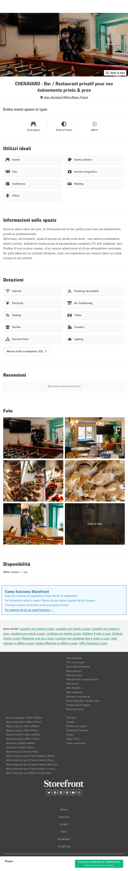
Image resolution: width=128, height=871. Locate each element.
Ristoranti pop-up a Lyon (38, 638)
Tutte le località (74, 658)
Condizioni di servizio (77, 730)
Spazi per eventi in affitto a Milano (23, 734)
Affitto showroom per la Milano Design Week (28, 773)
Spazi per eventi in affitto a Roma (22, 738)
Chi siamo (71, 717)
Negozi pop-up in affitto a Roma (22, 730)
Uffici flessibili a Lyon (93, 643)
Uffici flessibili (73, 687)
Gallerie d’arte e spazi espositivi (82, 679)
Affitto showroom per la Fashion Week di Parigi (30, 760)
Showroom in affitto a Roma (20, 747)
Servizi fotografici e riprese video (82, 700)
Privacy (69, 734)
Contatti (70, 722)
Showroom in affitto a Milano (20, 743)
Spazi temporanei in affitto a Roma (23, 722)
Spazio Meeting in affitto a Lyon (56, 643)
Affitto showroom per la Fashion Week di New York (32, 764)
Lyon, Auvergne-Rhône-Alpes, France (66, 97)
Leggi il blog (72, 738)
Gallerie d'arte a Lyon (97, 633)
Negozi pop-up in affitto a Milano (22, 726)
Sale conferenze (74, 692)
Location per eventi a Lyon (37, 628)
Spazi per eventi (74, 675)
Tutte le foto (115, 73)
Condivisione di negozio (78, 705)
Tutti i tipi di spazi (75, 662)
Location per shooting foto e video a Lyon (82, 638)
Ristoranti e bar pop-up (78, 696)
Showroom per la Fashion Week (22, 751)
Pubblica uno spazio (76, 726)
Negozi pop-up (73, 671)
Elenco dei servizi (75, 709)
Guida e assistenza (75, 743)
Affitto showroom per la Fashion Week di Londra (30, 768)
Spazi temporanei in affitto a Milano (24, 717)
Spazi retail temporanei (78, 666)
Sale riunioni (72, 683)
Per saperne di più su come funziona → (29, 609)
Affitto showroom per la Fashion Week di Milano (30, 756)
